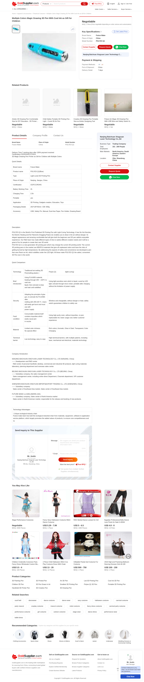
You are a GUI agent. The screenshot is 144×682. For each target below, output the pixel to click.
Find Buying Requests (56, 663)
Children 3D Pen (18, 584)
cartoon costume (59, 612)
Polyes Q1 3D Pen (90, 584)
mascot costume (56, 606)
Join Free (129, 4)
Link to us (101, 667)
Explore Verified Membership (58, 667)
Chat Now (130, 676)
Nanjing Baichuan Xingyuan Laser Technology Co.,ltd (102, 54)
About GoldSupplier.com (105, 659)
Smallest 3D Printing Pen (69, 584)
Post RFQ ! (80, 464)
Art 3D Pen (64, 581)
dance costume (49, 600)
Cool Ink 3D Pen (114, 581)
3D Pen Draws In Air (43, 584)
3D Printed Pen (41, 581)
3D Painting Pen (18, 581)
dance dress (92, 612)
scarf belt (18, 600)
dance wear (66, 600)
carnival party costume (117, 606)
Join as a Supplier (54, 659)
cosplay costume (37, 606)
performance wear (110, 612)
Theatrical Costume (39, 13)
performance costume (22, 612)
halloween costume (102, 600)
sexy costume (83, 600)
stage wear (77, 612)
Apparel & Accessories (24, 13)
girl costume (42, 612)
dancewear (32, 600)
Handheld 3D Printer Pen (21, 588)
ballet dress (19, 617)
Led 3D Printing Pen (91, 581)
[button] (13, 635)
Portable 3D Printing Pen (117, 584)
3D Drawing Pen (66, 588)
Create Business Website (57, 670)
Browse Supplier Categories (80, 667)
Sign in (123, 4)
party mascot (19, 606)
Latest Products (77, 670)
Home (14, 13)
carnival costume (122, 600)
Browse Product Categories (80, 663)
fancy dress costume (94, 606)
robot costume (75, 606)
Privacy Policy (102, 670)
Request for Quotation (79, 659)
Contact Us (101, 663)
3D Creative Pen (42, 588)
